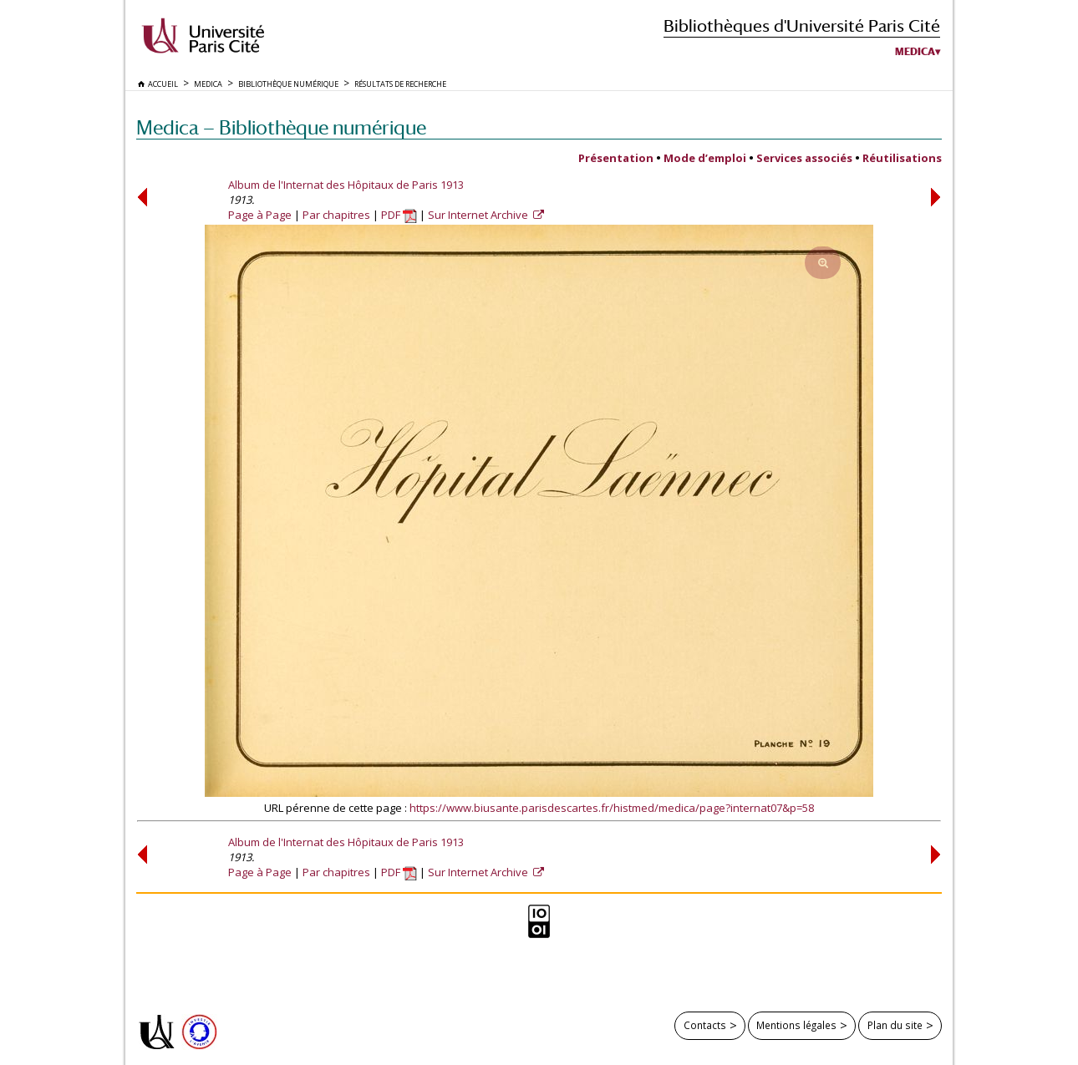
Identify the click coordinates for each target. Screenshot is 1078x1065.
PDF (399, 214)
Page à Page (260, 214)
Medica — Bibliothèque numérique (281, 127)
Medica (915, 52)
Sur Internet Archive (479, 214)
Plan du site (895, 1025)
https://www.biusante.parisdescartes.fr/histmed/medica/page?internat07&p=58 (611, 807)
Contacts (705, 1025)
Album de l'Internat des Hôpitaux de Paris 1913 (346, 184)
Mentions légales (796, 1025)
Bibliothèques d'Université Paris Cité (802, 25)
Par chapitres (336, 214)
